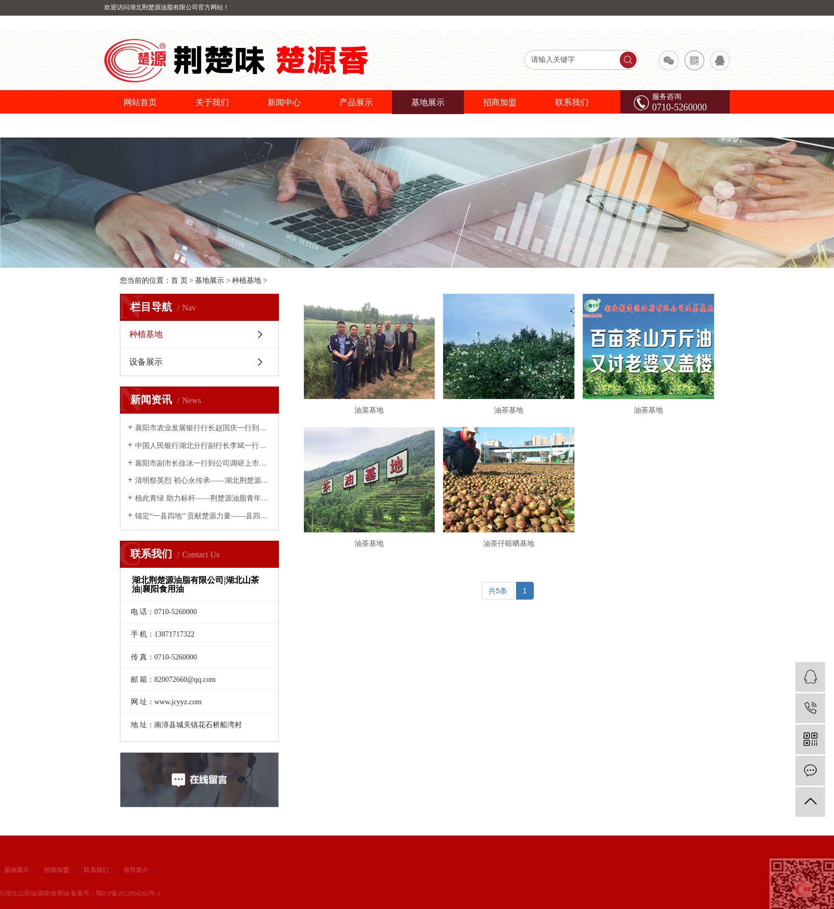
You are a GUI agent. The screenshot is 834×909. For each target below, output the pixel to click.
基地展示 (428, 102)
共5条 (497, 591)
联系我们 (571, 102)
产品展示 (356, 102)
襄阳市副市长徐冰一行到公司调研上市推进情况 (203, 463)
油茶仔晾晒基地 (508, 543)
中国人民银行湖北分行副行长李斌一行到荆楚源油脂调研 (203, 446)
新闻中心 (284, 102)
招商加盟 (500, 102)
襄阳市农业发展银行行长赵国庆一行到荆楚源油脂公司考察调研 (203, 428)
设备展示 (146, 361)
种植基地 (246, 280)
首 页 (179, 280)
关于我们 (212, 102)
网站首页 (140, 102)
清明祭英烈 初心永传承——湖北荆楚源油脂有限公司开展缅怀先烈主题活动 (203, 480)
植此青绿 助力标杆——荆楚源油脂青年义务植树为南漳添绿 (203, 498)
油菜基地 (369, 410)
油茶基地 (508, 410)
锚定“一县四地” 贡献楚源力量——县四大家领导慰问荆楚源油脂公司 (203, 516)
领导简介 (35, 870)
